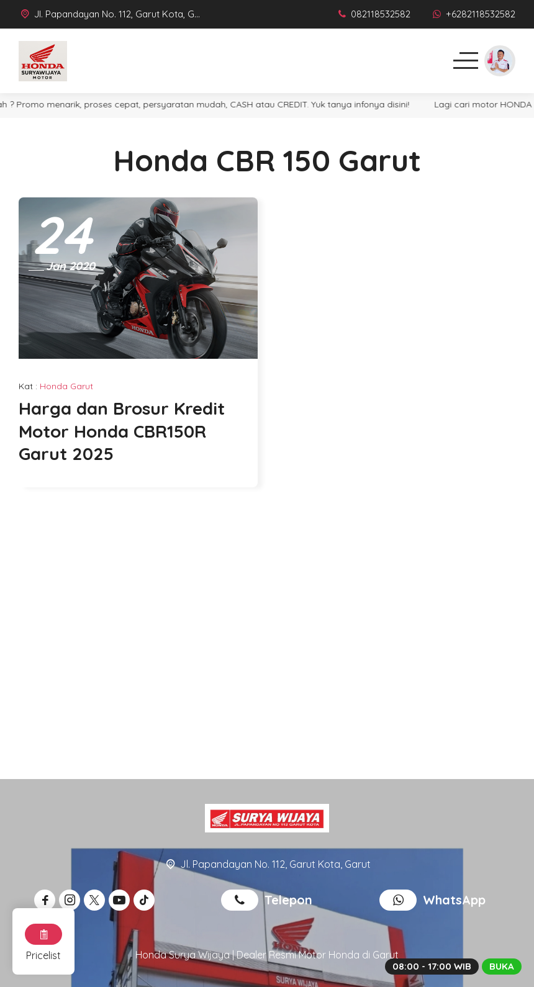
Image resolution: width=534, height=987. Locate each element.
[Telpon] (372, 14)
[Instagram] (71, 900)
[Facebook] (46, 900)
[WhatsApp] (472, 14)
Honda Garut (66, 386)
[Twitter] (96, 900)
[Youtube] (121, 900)
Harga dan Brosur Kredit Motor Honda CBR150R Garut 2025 (122, 430)
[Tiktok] (146, 900)
